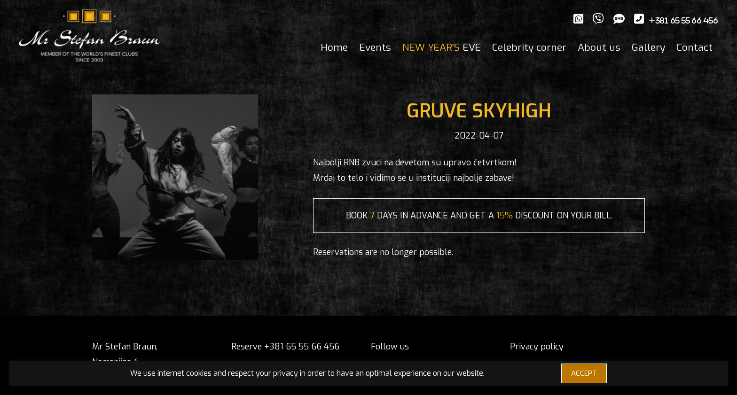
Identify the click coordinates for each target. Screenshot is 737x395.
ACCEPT (584, 373)
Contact (694, 47)
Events (375, 47)
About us (599, 47)
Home (334, 47)
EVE (441, 47)
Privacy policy (537, 346)
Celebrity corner (529, 47)
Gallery (648, 47)
